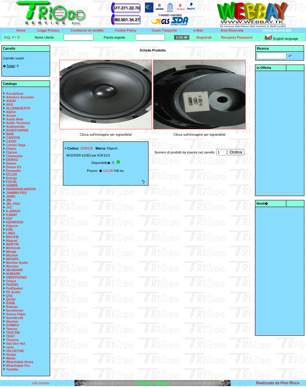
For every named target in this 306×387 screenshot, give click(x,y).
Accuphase (14, 93)
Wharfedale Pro (18, 365)
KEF (9, 218)
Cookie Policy (125, 30)
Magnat (11, 240)
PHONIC (12, 284)
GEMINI (11, 185)
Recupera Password (236, 37)
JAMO (10, 196)
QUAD (10, 299)
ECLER (11, 174)
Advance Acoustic (20, 97)
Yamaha (12, 369)
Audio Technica (18, 123)
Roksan (12, 307)
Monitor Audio (17, 262)
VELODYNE (15, 351)
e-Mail (198, 30)
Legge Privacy (48, 30)
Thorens (12, 340)
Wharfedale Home (19, 362)
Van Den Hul (15, 343)
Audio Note (14, 119)
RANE (10, 303)
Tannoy (11, 329)
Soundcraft (14, 318)
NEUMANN (14, 270)
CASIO (11, 141)
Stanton (12, 321)
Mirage (11, 251)
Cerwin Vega (15, 145)
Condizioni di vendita (86, 30)
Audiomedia (15, 126)
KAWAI (11, 215)
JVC (9, 207)
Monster (12, 266)
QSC (9, 296)
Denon (11, 163)
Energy (11, 178)
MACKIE (12, 237)
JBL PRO (13, 204)
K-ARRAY (13, 211)
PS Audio (13, 292)
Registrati (204, 37)
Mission (12, 255)
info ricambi (41, 383)
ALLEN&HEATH (18, 108)
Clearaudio (14, 156)
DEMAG (12, 159)
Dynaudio (13, 171)
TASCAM (13, 332)
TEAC (10, 336)
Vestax (11, 354)
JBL (9, 200)
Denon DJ (13, 167)
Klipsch (12, 226)
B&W (9, 134)
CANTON (13, 137)
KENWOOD (14, 222)
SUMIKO (12, 325)
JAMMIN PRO (16, 193)
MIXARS (12, 259)
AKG (9, 104)
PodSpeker (14, 288)
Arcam (11, 115)
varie (9, 347)
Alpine (11, 112)
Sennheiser (14, 310)
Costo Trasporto (164, 30)
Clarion (11, 152)
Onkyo (11, 281)
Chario (11, 148)
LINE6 (10, 233)
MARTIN (12, 244)
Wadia (10, 358)
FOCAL (11, 182)
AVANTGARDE (17, 130)
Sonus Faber (16, 314)
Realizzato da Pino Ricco (277, 383)
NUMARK (13, 273)
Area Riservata (232, 30)
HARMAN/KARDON (21, 189)
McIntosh (13, 248)
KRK (9, 229)
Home (21, 30)
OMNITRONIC (16, 277)
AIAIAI (11, 101)
